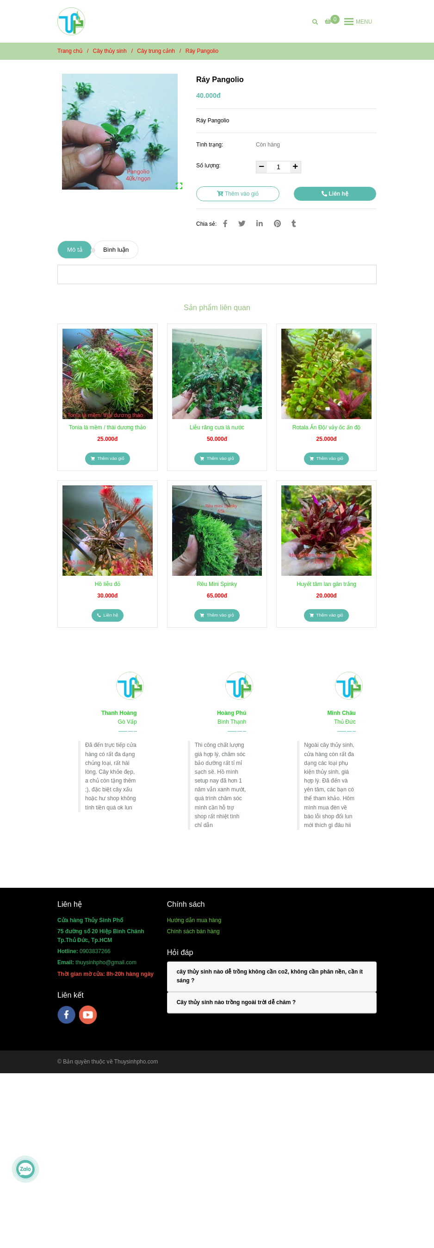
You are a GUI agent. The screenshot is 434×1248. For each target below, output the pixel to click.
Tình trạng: (210, 144)
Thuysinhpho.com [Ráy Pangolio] (136, 1061)
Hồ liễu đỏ (107, 584)
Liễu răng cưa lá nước (217, 427)
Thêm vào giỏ (238, 194)
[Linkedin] (259, 224)
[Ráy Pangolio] (71, 21)
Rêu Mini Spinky (217, 584)
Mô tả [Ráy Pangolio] (74, 249)
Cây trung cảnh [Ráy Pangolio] (156, 51)
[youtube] (88, 1015)
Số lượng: (209, 165)
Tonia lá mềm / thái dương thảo (107, 427)
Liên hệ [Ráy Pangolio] (335, 194)
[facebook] (66, 1015)
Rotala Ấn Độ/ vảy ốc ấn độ (326, 427)
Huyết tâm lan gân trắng (326, 584)
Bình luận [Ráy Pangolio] (116, 249)
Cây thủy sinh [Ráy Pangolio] (110, 51)
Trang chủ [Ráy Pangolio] (69, 51)
